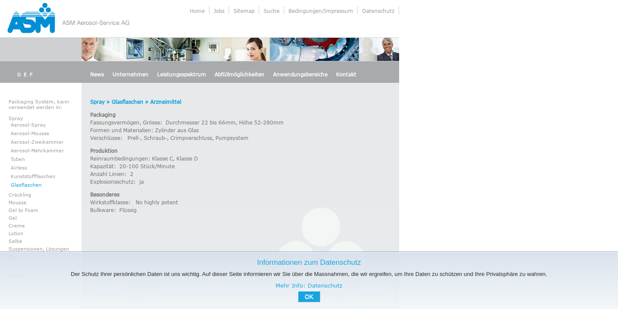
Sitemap (243, 11)
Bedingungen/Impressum (320, 11)
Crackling (20, 194)
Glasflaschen (26, 185)
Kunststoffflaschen (33, 176)
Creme (17, 225)
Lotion (16, 233)
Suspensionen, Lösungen (39, 248)
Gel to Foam (23, 210)
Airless (19, 167)
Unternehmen (130, 74)
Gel (13, 218)
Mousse (18, 202)
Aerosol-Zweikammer (37, 142)
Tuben (18, 159)
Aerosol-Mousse (30, 133)
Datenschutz (378, 11)
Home (197, 11)
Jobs (219, 11)
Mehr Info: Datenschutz (309, 285)
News (97, 74)
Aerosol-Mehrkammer (37, 150)
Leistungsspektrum (181, 74)
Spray (16, 118)
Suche (271, 11)
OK (309, 296)
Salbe (15, 241)
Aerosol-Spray (28, 124)
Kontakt (346, 74)
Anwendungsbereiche (300, 74)
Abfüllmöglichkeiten (239, 74)
